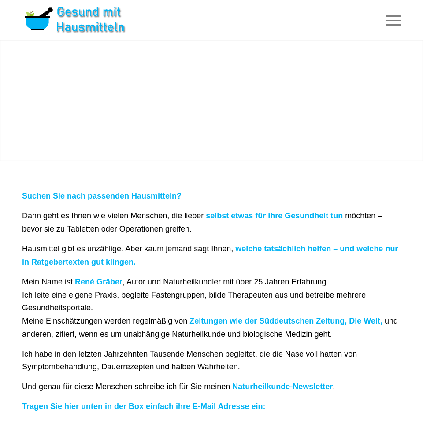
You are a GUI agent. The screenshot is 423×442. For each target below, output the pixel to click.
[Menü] (389, 20)
